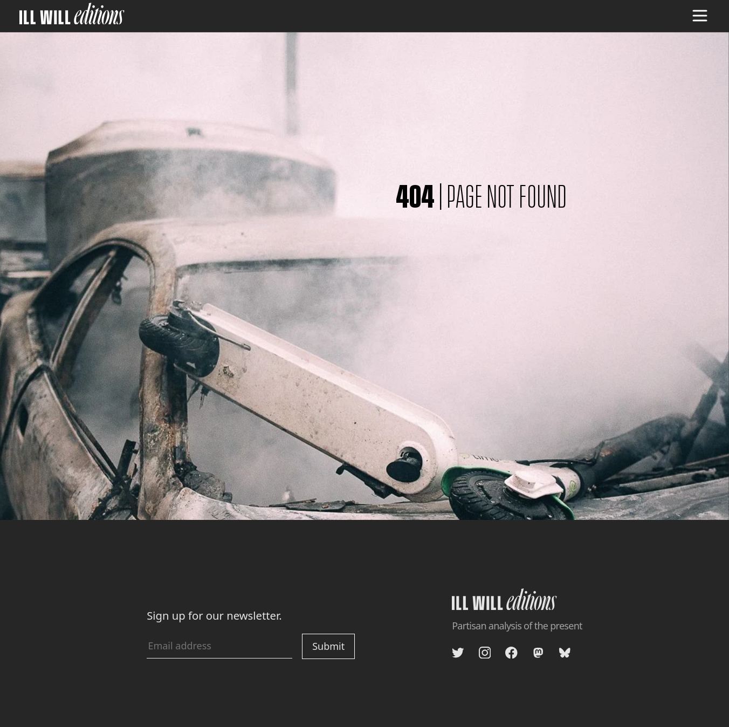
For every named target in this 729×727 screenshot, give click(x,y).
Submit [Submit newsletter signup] (328, 646)
